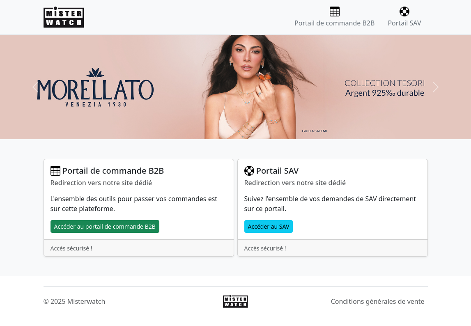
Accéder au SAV (268, 226)
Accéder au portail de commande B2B (105, 226)
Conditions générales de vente (378, 301)
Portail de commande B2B (334, 17)
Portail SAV (404, 17)
